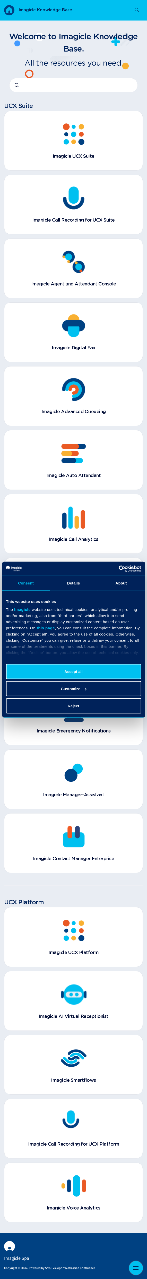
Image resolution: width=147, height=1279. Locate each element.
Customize (74, 688)
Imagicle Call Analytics (73, 539)
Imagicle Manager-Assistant (73, 795)
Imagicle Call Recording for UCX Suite (73, 220)
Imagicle (22, 609)
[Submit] (17, 85)
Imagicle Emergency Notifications (74, 731)
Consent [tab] (26, 583)
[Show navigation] (136, 1268)
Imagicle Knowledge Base (45, 10)
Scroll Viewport (55, 1268)
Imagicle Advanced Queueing (73, 412)
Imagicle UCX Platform (73, 952)
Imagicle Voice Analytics (73, 1208)
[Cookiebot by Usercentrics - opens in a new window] (118, 568)
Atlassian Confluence (81, 1268)
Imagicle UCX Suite (73, 156)
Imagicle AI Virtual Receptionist (73, 1016)
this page (46, 628)
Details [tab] (73, 583)
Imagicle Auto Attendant (73, 475)
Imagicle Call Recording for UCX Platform (73, 1144)
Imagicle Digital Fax (73, 348)
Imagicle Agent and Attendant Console (73, 284)
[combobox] (73, 85)
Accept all (73, 671)
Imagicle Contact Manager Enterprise (73, 859)
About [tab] (121, 583)
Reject (73, 705)
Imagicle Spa (16, 1258)
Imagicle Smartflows (73, 1080)
